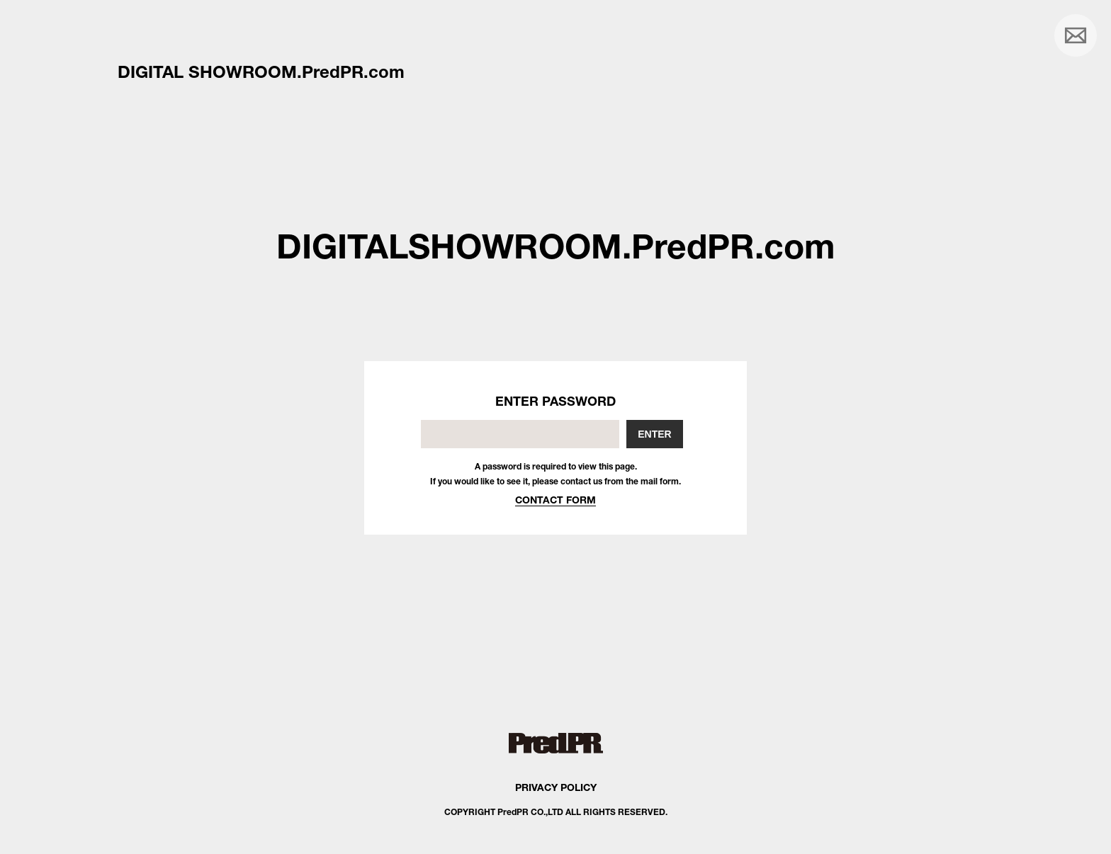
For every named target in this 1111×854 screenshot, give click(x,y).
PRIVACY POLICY (556, 787)
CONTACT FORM (555, 500)
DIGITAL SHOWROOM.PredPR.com (261, 71)
